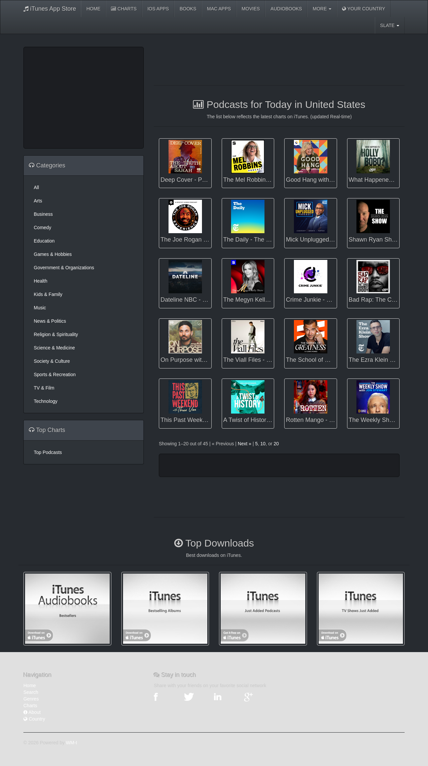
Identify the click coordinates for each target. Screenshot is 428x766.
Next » (244, 443)
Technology (46, 401)
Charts (123, 8)
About (32, 712)
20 (276, 443)
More (322, 8)
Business (43, 214)
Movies (251, 8)
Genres (31, 699)
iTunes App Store (49, 8)
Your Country (363, 8)
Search (30, 692)
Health (40, 281)
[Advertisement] (83, 97)
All (36, 187)
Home (93, 8)
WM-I (71, 742)
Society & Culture (52, 361)
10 (263, 443)
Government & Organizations (64, 267)
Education (44, 241)
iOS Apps (158, 8)
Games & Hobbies (53, 254)
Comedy (42, 227)
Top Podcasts (48, 452)
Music (40, 307)
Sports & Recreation (55, 374)
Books (188, 8)
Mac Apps (219, 8)
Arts (38, 200)
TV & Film (44, 388)
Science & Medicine (54, 347)
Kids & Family (48, 294)
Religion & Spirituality (56, 334)
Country (34, 719)
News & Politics (50, 321)
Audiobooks (286, 8)
